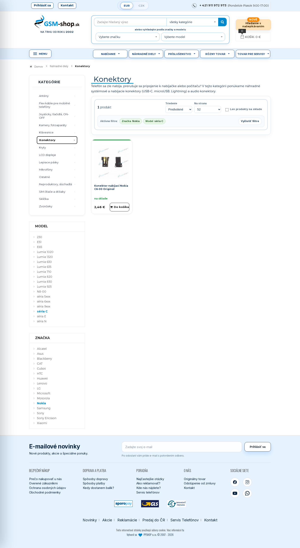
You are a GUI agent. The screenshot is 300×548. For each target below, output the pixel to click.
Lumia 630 (44, 261)
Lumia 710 (44, 271)
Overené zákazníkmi (43, 483)
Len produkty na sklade (243, 109)
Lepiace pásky (48, 162)
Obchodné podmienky (45, 492)
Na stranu (200, 103)
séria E (41, 316)
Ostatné (44, 177)
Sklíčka (44, 198)
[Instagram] (247, 482)
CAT (40, 363)
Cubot (41, 368)
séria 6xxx (43, 301)
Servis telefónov (148, 492)
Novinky (90, 520)
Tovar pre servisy (251, 54)
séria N (41, 321)
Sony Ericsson (46, 418)
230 (39, 237)
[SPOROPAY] (123, 503)
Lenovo (42, 383)
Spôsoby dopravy (95, 479)
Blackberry (44, 358)
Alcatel (42, 348)
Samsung (43, 408)
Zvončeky (45, 206)
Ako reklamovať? (148, 483)
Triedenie (171, 103)
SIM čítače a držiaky (52, 191)
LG (39, 388)
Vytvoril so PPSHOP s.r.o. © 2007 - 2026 (150, 535)
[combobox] (192, 22)
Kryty (42, 147)
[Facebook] (234, 482)
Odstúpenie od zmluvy (199, 483)
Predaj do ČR (153, 520)
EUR (127, 5)
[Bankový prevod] (176, 503)
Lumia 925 (44, 286)
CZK (141, 5)
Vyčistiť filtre (250, 121)
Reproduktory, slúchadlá (55, 184)
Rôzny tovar (215, 54)
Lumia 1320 (45, 257)
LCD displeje (47, 155)
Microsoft (43, 393)
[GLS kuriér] (150, 503)
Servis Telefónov (184, 520)
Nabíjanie (108, 54)
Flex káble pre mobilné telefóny (54, 105)
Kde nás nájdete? (148, 488)
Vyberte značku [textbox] (109, 37)
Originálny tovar (195, 479)
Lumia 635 (44, 266)
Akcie (107, 520)
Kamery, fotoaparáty (53, 125)
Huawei (42, 378)
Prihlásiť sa (42, 5)
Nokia (41, 403)
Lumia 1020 (45, 252)
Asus (40, 353)
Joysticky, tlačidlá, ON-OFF (54, 116)
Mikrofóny (45, 169)
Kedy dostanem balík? (98, 488)
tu (183, 530)
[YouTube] (234, 493)
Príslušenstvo (179, 54)
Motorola (43, 398)
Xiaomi (42, 423)
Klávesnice (46, 132)
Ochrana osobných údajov (47, 488)
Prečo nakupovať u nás (45, 479)
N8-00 (41, 291)
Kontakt (67, 5)
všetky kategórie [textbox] (181, 22)
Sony (40, 413)
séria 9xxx (43, 306)
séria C (42, 311)
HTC (40, 373)
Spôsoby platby (94, 483)
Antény (44, 95)
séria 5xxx (43, 296)
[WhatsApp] (247, 493)
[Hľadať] (222, 22)
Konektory (47, 140)
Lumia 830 (44, 281)
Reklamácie (127, 520)
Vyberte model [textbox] (174, 37)
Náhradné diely (144, 54)
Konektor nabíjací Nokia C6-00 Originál (111, 187)
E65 (39, 247)
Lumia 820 (44, 276)
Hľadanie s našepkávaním (253, 24)
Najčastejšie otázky (150, 479)
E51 (39, 242)
